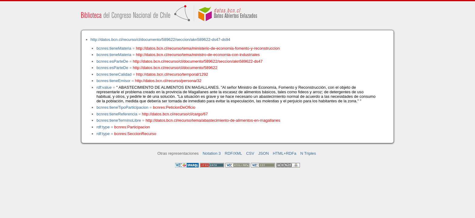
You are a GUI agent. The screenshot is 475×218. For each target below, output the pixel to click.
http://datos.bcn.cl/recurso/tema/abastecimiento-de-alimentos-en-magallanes (213, 120)
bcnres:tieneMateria (113, 48)
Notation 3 (212, 153)
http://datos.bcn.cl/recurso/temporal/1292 (172, 74)
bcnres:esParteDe (112, 61)
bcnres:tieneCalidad (113, 74)
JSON (263, 153)
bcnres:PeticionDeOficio (174, 107)
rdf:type (103, 127)
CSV (250, 153)
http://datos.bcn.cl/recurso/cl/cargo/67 (175, 114)
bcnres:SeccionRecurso (135, 133)
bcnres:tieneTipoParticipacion (122, 107)
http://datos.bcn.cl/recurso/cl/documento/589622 (175, 67)
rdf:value (103, 87)
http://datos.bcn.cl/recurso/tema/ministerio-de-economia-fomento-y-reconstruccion (208, 48)
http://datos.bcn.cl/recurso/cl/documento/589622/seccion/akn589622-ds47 (198, 61)
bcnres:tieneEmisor (113, 80)
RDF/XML (233, 153)
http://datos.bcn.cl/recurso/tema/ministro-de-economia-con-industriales (198, 54)
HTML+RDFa (285, 153)
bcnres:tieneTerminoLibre (118, 120)
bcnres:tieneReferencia (116, 114)
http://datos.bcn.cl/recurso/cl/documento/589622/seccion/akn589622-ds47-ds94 (160, 39)
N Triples (308, 153)
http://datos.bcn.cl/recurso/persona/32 (168, 80)
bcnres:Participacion (132, 127)
